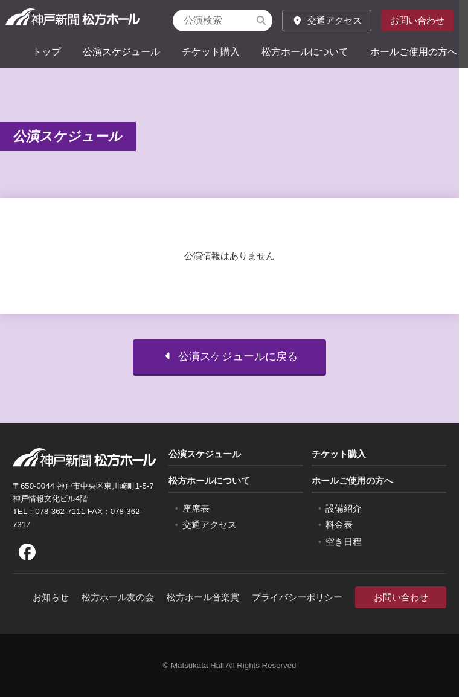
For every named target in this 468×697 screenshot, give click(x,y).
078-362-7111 (60, 511)
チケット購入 (211, 52)
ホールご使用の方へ (413, 52)
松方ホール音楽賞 (203, 597)
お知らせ (51, 597)
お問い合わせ (417, 20)
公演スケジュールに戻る (229, 370)
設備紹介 (343, 508)
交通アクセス (327, 20)
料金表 (339, 524)
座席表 (196, 508)
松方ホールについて (304, 52)
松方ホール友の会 (118, 597)
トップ (46, 52)
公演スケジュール (121, 52)
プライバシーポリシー (297, 597)
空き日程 (343, 541)
